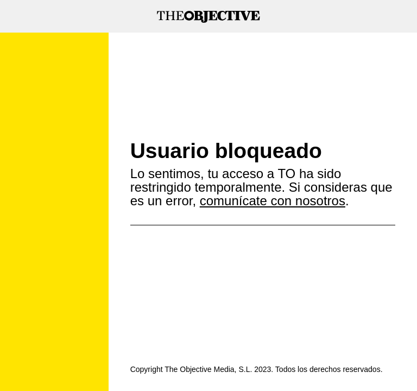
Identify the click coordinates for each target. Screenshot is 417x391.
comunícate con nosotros (272, 200)
